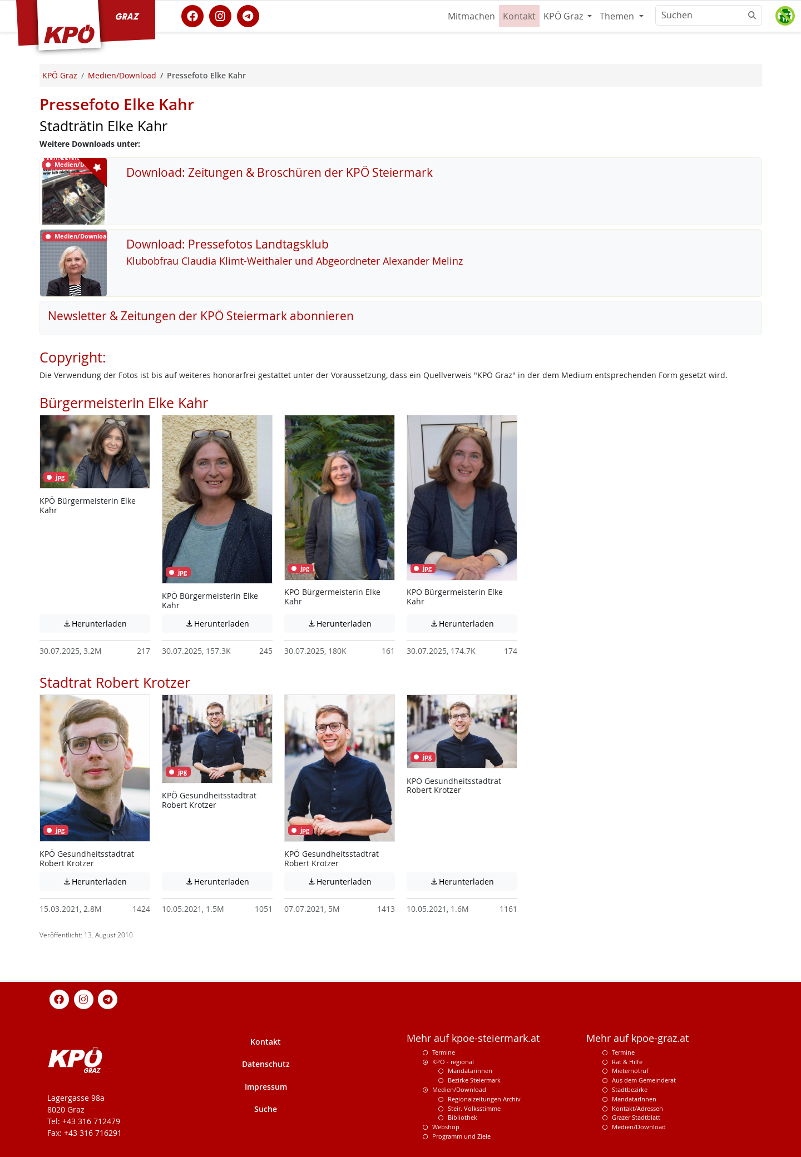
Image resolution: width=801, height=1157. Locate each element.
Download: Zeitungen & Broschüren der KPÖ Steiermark (279, 172)
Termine (443, 1052)
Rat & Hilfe (627, 1061)
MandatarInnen (634, 1099)
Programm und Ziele (461, 1136)
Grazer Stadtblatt (636, 1117)
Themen (618, 16)
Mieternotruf (630, 1070)
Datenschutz (266, 1064)
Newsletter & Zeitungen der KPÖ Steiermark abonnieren (201, 316)
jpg (56, 477)
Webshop (445, 1127)
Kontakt (519, 16)
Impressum (266, 1086)
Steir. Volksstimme (474, 1108)
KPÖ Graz (564, 16)
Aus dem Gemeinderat (644, 1080)
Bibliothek (462, 1117)
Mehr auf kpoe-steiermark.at (473, 1038)
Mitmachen (471, 16)
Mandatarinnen (470, 1070)
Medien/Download (459, 1089)
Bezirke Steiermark (474, 1080)
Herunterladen (106, 623)
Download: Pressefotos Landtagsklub (227, 244)
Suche (265, 1109)
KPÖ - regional (453, 1061)
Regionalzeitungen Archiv (484, 1099)
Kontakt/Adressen (637, 1108)
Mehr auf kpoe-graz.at (637, 1038)
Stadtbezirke (629, 1089)
